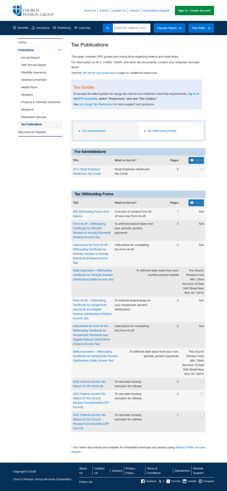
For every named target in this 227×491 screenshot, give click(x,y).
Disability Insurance (33, 72)
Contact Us (118, 10)
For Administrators (94, 130)
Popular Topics (169, 28)
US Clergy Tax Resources (96, 104)
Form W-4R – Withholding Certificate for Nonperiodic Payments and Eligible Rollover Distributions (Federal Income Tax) (92, 309)
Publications (26, 50)
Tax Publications (31, 124)
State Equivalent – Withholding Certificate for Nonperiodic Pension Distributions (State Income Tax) (95, 356)
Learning (82, 27)
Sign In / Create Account (194, 10)
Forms (22, 42)
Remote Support (198, 471)
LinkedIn (190, 481)
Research (27, 109)
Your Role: (201, 28)
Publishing (62, 27)
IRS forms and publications (100, 72)
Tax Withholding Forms (161, 130)
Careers (134, 10)
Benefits (20, 27)
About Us (90, 10)
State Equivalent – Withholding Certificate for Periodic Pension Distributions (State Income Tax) (93, 275)
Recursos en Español (32, 132)
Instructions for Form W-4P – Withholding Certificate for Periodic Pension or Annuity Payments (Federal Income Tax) (91, 253)
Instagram (206, 481)
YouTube (173, 481)
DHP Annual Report (33, 65)
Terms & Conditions (154, 471)
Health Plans (29, 87)
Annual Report (30, 57)
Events (103, 10)
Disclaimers (182, 470)
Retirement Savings (33, 117)
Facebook (148, 481)
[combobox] (131, 28)
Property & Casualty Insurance (40, 102)
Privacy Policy (130, 471)
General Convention (34, 79)
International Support (156, 10)
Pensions (27, 94)
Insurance (40, 27)
